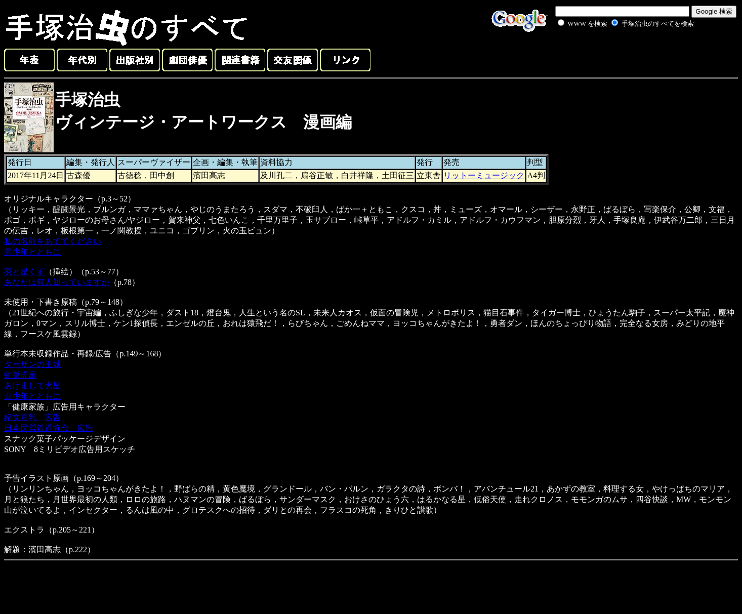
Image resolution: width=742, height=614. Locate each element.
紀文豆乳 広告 (32, 417)
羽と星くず (24, 271)
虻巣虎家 (20, 375)
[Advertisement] (614, 52)
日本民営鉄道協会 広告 (48, 428)
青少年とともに (32, 252)
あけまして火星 (32, 385)
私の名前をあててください (52, 241)
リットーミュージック (483, 175)
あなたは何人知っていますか (56, 282)
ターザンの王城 (32, 364)
